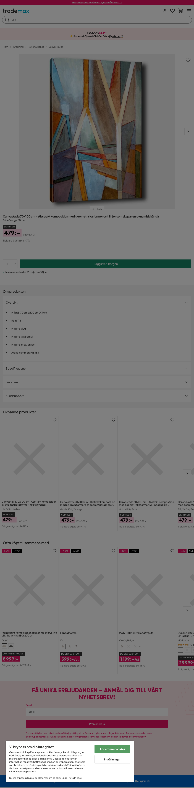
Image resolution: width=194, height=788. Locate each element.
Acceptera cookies (112, 749)
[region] (70, 761)
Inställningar (112, 759)
